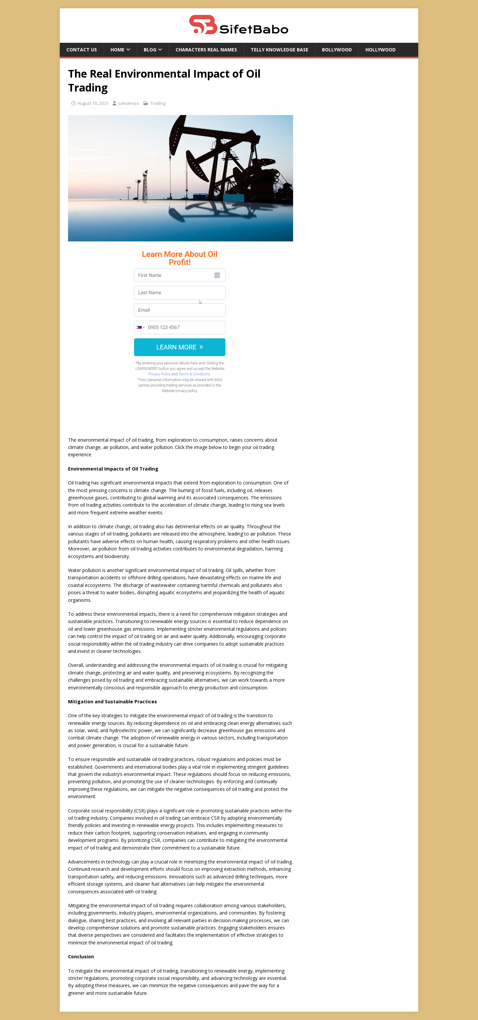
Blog (150, 49)
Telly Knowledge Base (279, 49)
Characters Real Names (206, 49)
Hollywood (380, 49)
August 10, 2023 (92, 103)
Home (117, 49)
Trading (157, 103)
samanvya (128, 103)
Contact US (81, 49)
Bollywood (337, 49)
